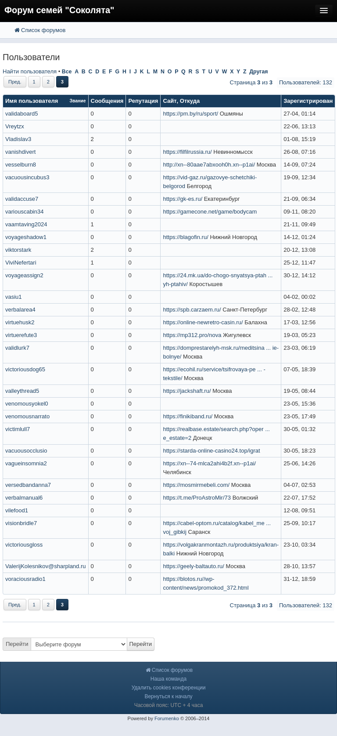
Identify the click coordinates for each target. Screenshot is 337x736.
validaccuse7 (21, 199)
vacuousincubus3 (27, 177)
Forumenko (166, 718)
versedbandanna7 (28, 485)
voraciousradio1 (25, 579)
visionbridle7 (21, 523)
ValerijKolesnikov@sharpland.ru (45, 566)
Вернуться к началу (168, 696)
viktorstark (18, 250)
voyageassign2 (24, 275)
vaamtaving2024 (26, 224)
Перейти (17, 644)
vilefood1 (16, 510)
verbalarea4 (20, 309)
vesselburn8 (20, 164)
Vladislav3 (18, 139)
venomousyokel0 (26, 403)
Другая (258, 72)
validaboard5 (21, 113)
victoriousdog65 (25, 369)
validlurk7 (17, 347)
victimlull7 (17, 429)
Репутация (143, 101)
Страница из (251, 82)
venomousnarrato (27, 416)
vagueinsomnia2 (26, 463)
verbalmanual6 (24, 497)
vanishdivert (20, 152)
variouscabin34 (24, 211)
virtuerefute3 (21, 335)
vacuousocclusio (26, 450)
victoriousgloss (24, 544)
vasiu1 (13, 297)
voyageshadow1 (26, 237)
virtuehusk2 (19, 322)
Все (67, 72)
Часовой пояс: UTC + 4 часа (168, 705)
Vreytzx (14, 126)
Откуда (190, 101)
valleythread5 (22, 391)
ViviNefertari (20, 262)
